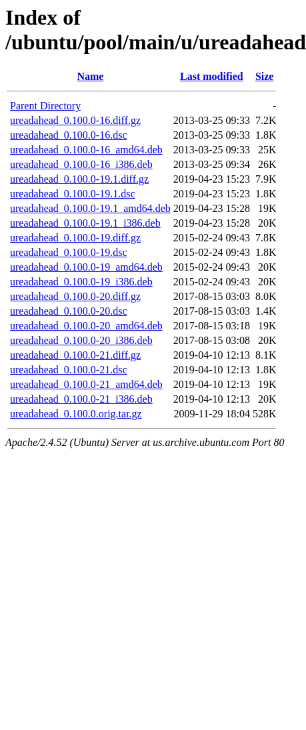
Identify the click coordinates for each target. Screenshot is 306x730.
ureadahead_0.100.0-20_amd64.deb (86, 325)
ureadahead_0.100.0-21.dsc (68, 369)
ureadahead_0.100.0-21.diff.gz (75, 355)
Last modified (211, 76)
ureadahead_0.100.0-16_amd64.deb (86, 149)
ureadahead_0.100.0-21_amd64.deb (86, 384)
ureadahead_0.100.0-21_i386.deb (81, 399)
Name (90, 76)
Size (264, 76)
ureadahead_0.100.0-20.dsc (68, 311)
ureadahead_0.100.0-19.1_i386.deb (85, 223)
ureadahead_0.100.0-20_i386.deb (81, 340)
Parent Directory (45, 105)
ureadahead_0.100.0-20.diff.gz (75, 296)
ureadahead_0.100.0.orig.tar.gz (76, 413)
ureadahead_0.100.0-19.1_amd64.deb (90, 208)
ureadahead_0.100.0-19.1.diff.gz (79, 179)
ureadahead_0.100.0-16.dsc (68, 135)
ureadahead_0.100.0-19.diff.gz (75, 237)
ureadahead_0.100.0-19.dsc (68, 252)
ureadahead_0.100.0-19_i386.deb (81, 281)
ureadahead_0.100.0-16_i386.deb (81, 164)
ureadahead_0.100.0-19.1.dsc (72, 193)
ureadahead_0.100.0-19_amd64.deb (86, 267)
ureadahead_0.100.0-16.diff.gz (75, 120)
